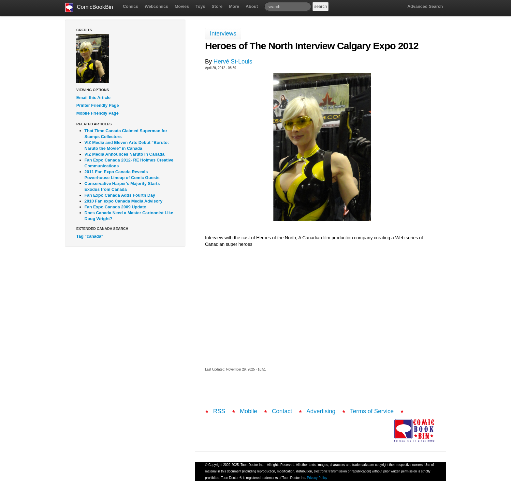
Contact (282, 411)
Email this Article (93, 97)
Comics (130, 6)
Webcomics (156, 6)
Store (217, 6)
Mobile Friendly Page (97, 113)
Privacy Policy (317, 478)
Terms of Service (372, 411)
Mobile (248, 411)
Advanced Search (425, 6)
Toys (200, 6)
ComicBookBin (89, 7)
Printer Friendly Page (97, 105)
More (234, 6)
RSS (219, 411)
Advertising (320, 411)
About (252, 6)
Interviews (223, 33)
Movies (182, 6)
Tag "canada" (89, 236)
